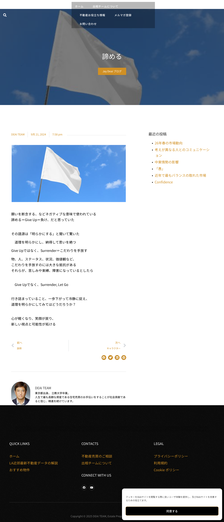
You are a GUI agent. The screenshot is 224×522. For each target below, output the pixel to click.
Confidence (164, 181)
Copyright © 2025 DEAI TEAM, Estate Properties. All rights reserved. (112, 516)
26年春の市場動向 (169, 142)
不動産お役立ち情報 (92, 15)
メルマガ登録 (123, 15)
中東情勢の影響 (167, 161)
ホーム (79, 6)
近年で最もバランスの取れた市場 (180, 175)
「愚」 (160, 168)
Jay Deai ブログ (112, 71)
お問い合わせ (88, 24)
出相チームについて (105, 6)
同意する (172, 511)
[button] (5, 15)
